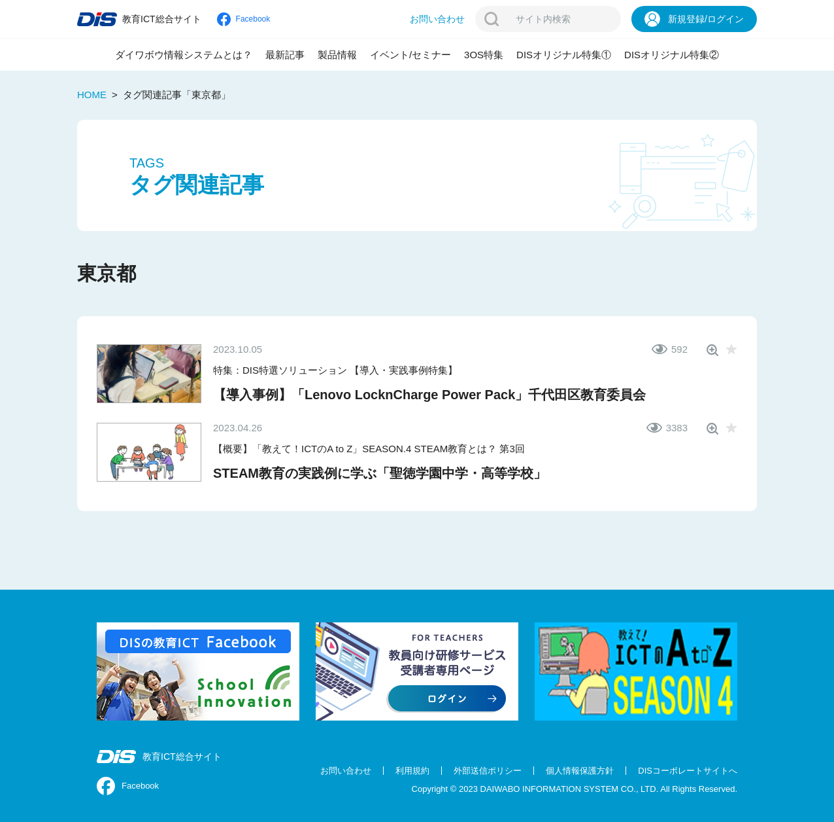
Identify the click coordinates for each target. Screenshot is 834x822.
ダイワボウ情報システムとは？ (183, 54)
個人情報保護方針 (580, 771)
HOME (92, 94)
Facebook (128, 786)
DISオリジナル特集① (563, 54)
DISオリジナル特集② (671, 54)
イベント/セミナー (410, 54)
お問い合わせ (345, 771)
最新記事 (285, 54)
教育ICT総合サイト (159, 756)
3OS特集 (483, 54)
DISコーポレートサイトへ (687, 771)
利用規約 (412, 771)
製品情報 (337, 54)
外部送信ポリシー (488, 771)
